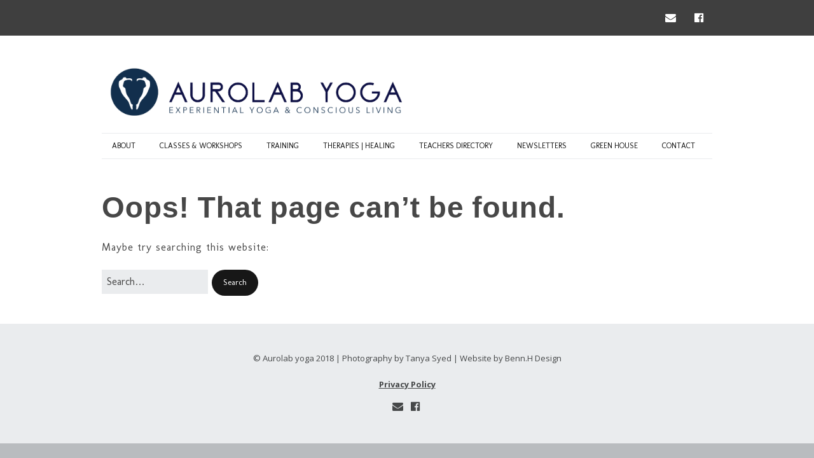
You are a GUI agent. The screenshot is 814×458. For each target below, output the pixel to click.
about (123, 145)
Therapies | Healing (359, 145)
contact (678, 145)
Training (282, 145)
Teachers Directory (456, 145)
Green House (614, 145)
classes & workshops (201, 145)
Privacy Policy (407, 384)
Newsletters (542, 145)
